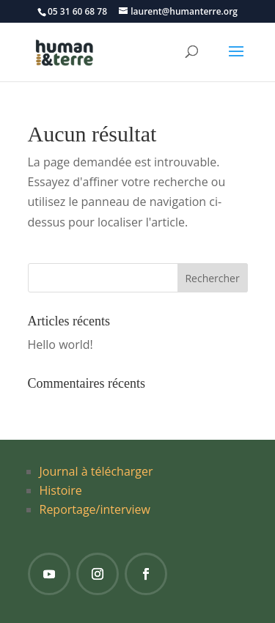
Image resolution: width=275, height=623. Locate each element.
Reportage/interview (95, 509)
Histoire (61, 490)
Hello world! (60, 344)
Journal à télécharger (96, 471)
